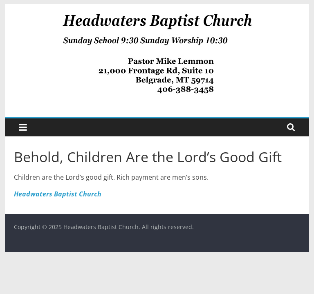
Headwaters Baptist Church (57, 193)
